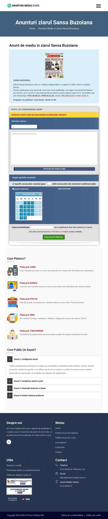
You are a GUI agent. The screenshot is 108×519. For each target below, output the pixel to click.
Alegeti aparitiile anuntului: (24, 177)
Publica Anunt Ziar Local (65, 438)
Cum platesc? (61, 442)
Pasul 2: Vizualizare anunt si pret (25, 381)
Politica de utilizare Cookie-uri (19, 475)
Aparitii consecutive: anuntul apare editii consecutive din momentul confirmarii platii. (55, 183)
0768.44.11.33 (47, 96)
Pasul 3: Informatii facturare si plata (26, 388)
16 (22, 210)
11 (29, 206)
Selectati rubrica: (19, 121)
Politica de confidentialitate (72, 515)
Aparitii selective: (21, 189)
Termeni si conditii (14, 465)
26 (33, 214)
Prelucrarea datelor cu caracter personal (23, 470)
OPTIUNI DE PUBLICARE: (54, 169)
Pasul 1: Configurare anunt (22, 359)
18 (29, 210)
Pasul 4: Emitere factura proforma (25, 395)
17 (25, 210)
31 (25, 218)
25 (29, 214)
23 (22, 214)
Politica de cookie (93, 515)
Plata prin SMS (27, 315)
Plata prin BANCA (28, 283)
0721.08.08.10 (33, 96)
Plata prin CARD (28, 267)
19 (33, 210)
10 (25, 206)
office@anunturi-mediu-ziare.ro (74, 96)
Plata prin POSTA (28, 299)
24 (25, 214)
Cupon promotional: (21, 227)
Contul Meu (60, 447)
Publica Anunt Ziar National (66, 433)
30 (22, 218)
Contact (58, 452)
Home (32, 28)
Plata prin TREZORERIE (31, 331)
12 (33, 206)
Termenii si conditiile (60, 232)
